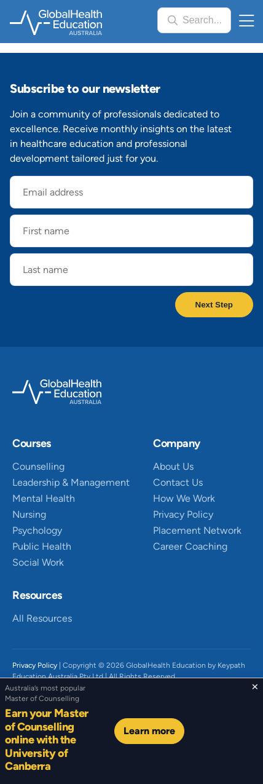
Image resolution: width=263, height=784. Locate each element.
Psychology (37, 530)
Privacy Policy (183, 514)
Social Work (38, 562)
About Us (173, 466)
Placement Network (197, 530)
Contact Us (178, 482)
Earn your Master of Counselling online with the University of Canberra (46, 740)
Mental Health (43, 498)
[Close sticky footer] (255, 686)
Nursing (29, 514)
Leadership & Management (71, 482)
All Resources (42, 618)
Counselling (38, 466)
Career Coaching (190, 546)
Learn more (149, 731)
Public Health (41, 546)
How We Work (184, 498)
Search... (202, 20)
